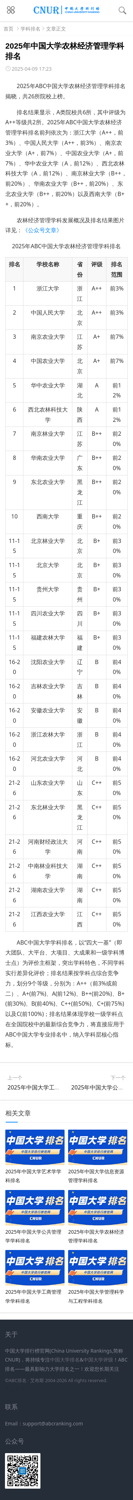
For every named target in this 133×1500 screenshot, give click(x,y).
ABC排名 (17, 1380)
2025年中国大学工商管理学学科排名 (53, 1087)
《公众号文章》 (42, 230)
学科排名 (30, 28)
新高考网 (15, 1389)
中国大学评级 (98, 1359)
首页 (8, 28)
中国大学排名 (65, 1359)
